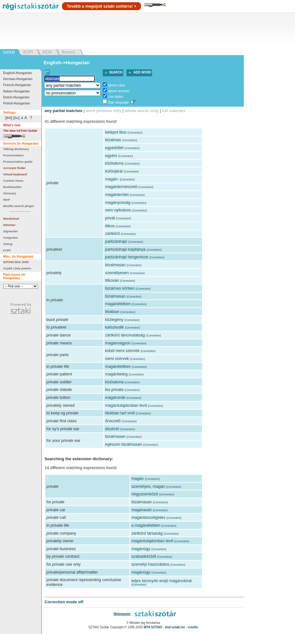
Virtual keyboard (15, 174)
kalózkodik (114, 327)
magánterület (117, 194)
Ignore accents (118, 91)
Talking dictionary (16, 149)
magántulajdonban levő (126, 405)
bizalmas (113, 139)
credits (193, 627)
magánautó (141, 509)
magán (137, 478)
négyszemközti (144, 494)
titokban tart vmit (120, 413)
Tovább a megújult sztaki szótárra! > (101, 6)
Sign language (118, 102)
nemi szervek (117, 358)
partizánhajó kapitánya (125, 249)
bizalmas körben (119, 288)
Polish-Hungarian (16, 103)
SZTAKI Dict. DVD (15, 262)
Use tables (115, 96)
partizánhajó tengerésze (126, 256)
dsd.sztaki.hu (175, 627)
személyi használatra (150, 564)
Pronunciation (13, 155)
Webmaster (122, 614)
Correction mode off (64, 601)
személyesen (117, 272)
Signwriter (10, 231)
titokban (112, 311)
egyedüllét (114, 147)
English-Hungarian (17, 73)
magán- (112, 179)
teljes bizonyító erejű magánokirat (161, 580)
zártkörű (112, 233)
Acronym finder (14, 168)
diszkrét (112, 428)
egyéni (111, 155)
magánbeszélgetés (148, 517)
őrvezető (112, 420)
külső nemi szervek (122, 350)
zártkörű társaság (147, 533)
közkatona (114, 163)
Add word (142, 72)
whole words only (141, 110)
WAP (6, 199)
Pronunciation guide (18, 161)
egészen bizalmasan (123, 444)
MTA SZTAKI (153, 627)
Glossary (9, 193)
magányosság (117, 202)
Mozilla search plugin (18, 206)
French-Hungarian (17, 85)
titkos (109, 225)
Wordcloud (11, 218)
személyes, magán (148, 486)
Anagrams (10, 237)
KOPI (6, 250)
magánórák (115, 397)
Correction (134, 132)
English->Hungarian (67, 62)
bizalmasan (115, 264)
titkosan (112, 280)
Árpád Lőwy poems (17, 268)
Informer (9, 225)
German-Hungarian (18, 79)
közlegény (114, 319)
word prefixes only (103, 110)
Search (115, 72)
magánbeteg (116, 374)
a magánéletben (145, 525)
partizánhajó (116, 241)
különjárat (114, 171)
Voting (7, 244)
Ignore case (116, 85)
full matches (174, 110)
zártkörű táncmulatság (125, 335)
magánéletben (118, 303)
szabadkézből (143, 556)
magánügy (140, 548)
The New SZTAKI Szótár (20, 130)
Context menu (13, 180)
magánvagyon (117, 343)
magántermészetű (121, 186)
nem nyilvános (118, 210)
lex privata (114, 389)
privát (110, 218)
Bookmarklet (12, 187)
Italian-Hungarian (16, 91)
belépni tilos (115, 132)
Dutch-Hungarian (16, 97)
